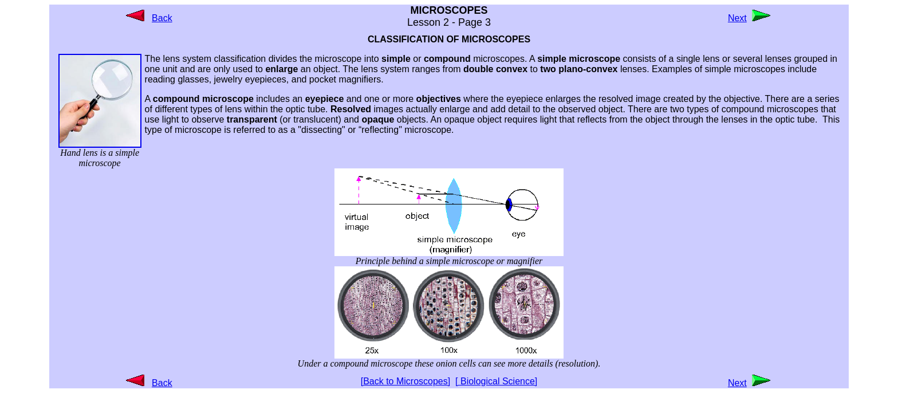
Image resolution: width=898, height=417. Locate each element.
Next (737, 18)
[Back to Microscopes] (406, 381)
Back (162, 18)
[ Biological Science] (496, 381)
